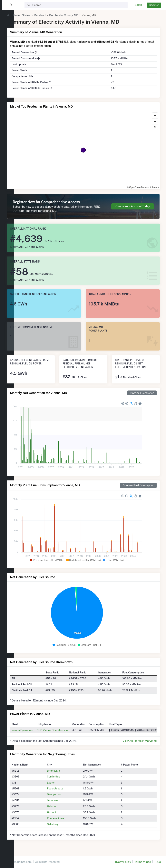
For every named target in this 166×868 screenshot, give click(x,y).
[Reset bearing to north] (155, 127)
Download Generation (142, 392)
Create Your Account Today (132, 206)
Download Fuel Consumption (138, 485)
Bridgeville (63, 770)
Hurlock (61, 812)
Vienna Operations (36, 730)
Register (154, 5)
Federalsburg (65, 788)
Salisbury (62, 824)
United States (34, 15)
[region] (7, 431)
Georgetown (64, 794)
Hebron (61, 806)
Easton (61, 782)
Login (138, 4)
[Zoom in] (155, 116)
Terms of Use (142, 861)
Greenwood (64, 800)
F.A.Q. (157, 861)
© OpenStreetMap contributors (143, 187)
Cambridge (63, 776)
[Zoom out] (155, 121)
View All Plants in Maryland (140, 740)
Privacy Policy (122, 861)
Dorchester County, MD (76, 15)
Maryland (53, 15)
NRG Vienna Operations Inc (66, 730)
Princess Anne (65, 818)
